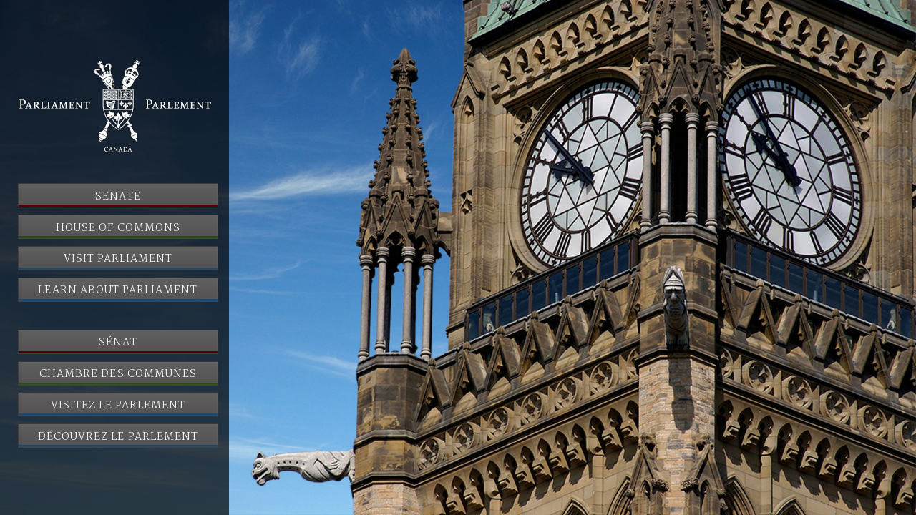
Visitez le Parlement (118, 405)
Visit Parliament (118, 259)
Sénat (118, 342)
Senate (118, 196)
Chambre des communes (118, 374)
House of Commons (118, 228)
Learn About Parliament (118, 290)
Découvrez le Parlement (118, 437)
